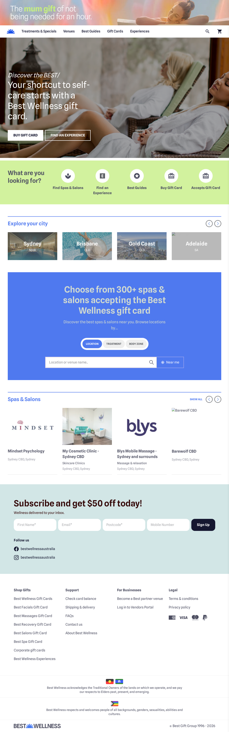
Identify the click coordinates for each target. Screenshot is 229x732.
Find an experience (68, 135)
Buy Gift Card (25, 135)
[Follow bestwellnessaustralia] (34, 549)
